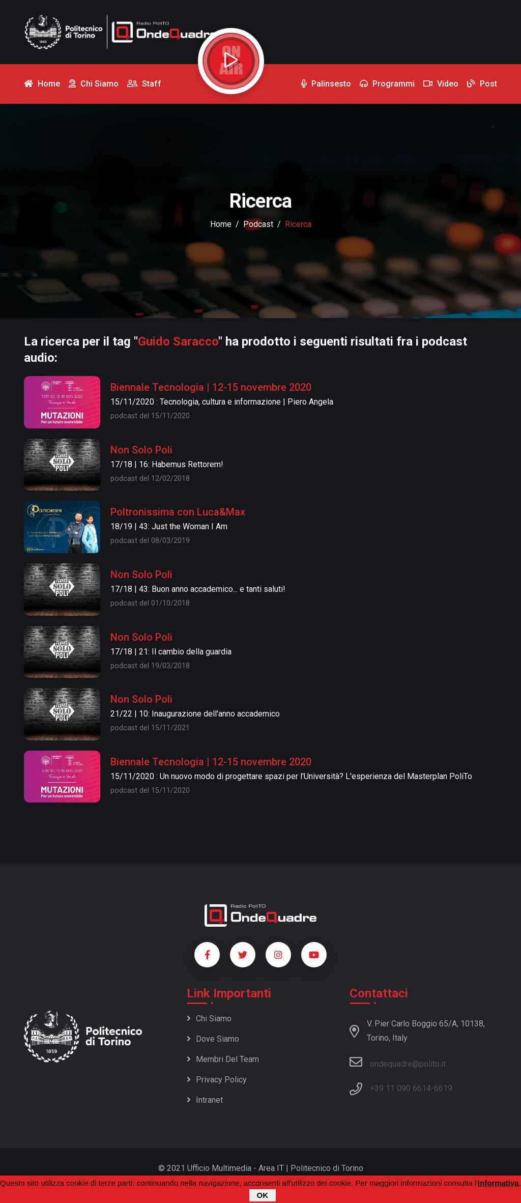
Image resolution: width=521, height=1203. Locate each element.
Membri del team (223, 1059)
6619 (443, 1088)
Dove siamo (213, 1039)
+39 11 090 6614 (400, 1088)
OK (263, 1195)
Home (220, 224)
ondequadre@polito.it (398, 1062)
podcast (258, 224)
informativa (498, 1183)
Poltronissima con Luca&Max (177, 512)
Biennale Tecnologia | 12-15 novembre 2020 (210, 387)
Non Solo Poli (141, 450)
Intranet (205, 1100)
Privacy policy (217, 1079)
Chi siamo (209, 1018)
